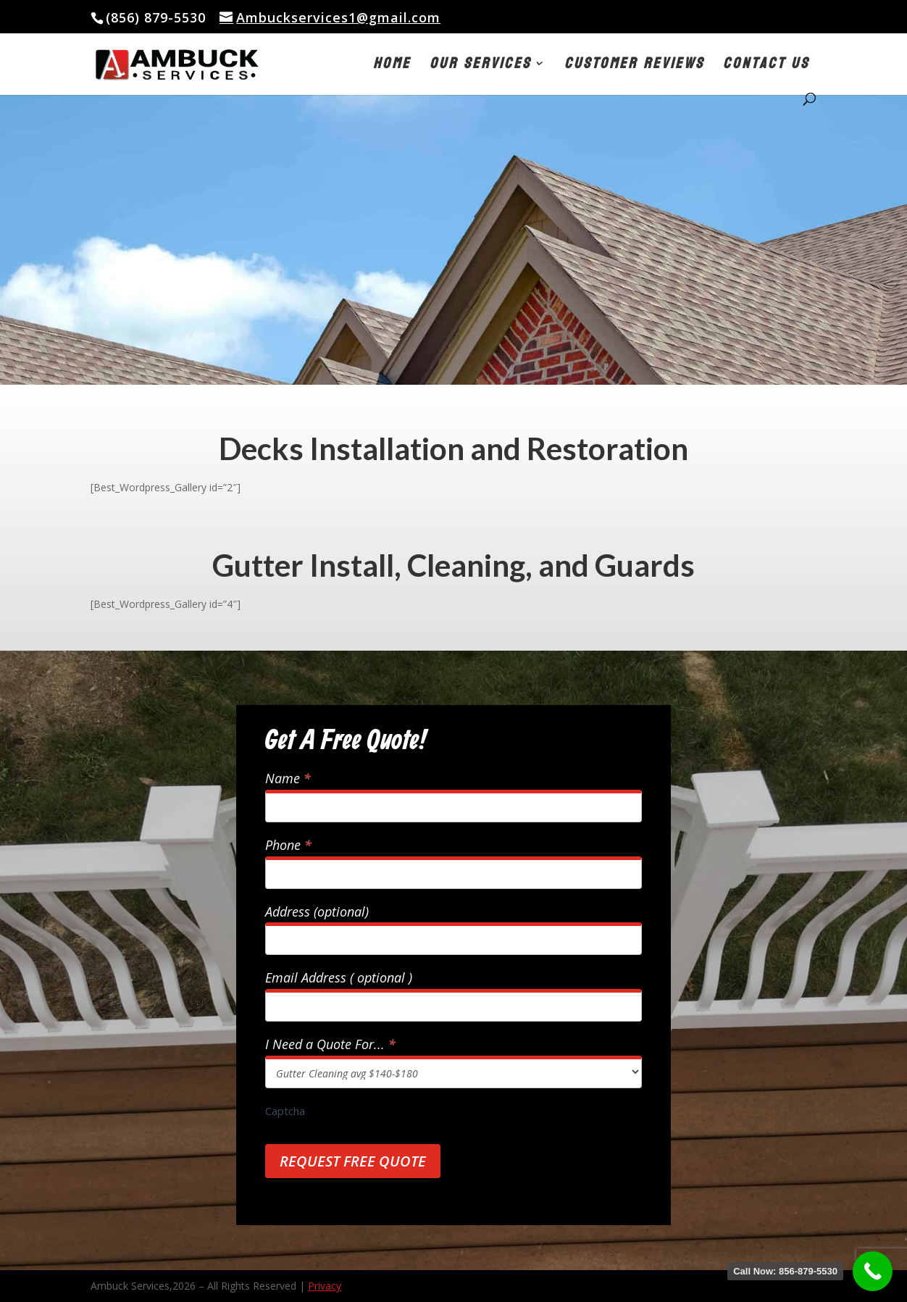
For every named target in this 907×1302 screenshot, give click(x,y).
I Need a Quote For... (330, 1044)
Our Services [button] (480, 67)
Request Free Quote (353, 1161)
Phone (288, 845)
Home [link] (392, 67)
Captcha (285, 1110)
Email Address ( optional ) (338, 977)
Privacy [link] (324, 1286)
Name (288, 778)
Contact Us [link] (766, 67)
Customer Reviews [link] (634, 67)
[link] (228, 63)
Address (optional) (317, 912)
